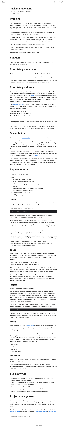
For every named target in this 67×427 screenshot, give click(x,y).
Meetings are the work (41, 411)
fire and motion (26, 137)
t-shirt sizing (30, 325)
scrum (32, 95)
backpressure (36, 155)
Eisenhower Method (17, 104)
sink (3, 2)
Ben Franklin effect (15, 411)
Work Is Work (52, 411)
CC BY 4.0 (26, 416)
